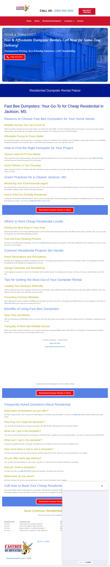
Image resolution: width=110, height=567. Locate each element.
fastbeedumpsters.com (15, 558)
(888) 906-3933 (63, 10)
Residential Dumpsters (52, 21)
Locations (68, 21)
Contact (80, 21)
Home (29, 21)
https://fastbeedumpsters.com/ (55, 346)
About (36, 21)
